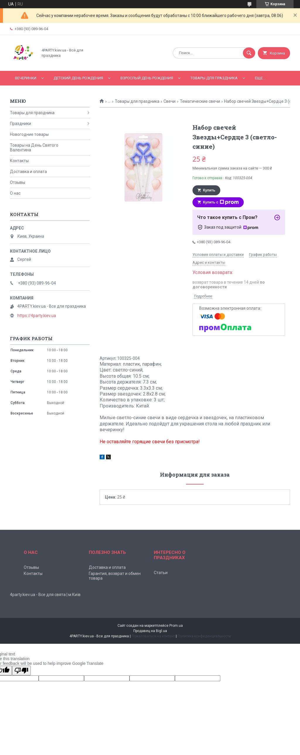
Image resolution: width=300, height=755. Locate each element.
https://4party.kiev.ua (36, 315)
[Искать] (249, 53)
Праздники (20, 123)
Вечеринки (25, 78)
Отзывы (17, 182)
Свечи (169, 101)
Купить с (221, 202)
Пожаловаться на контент (153, 636)
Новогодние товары (29, 134)
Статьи (161, 572)
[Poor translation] (21, 670)
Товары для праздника (214, 78)
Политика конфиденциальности (204, 636)
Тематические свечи (200, 101)
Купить (209, 190)
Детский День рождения (78, 78)
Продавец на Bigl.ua (150, 631)
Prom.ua (176, 626)
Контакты (19, 160)
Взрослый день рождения (146, 78)
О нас (15, 193)
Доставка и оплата (28, 171)
